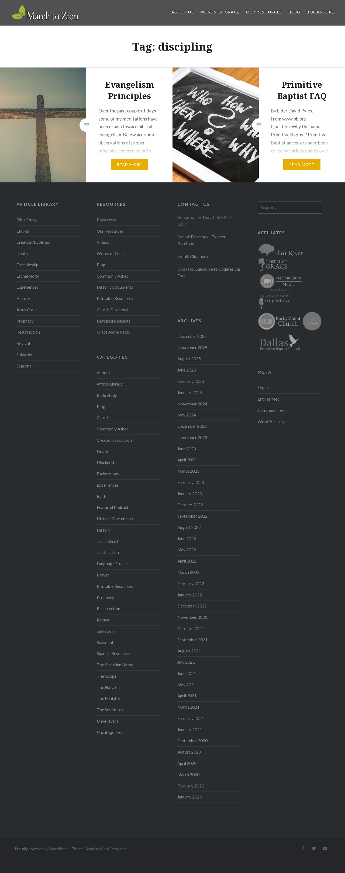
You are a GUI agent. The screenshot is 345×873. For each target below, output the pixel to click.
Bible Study (26, 219)
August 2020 (189, 752)
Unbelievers (107, 721)
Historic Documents (115, 287)
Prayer (103, 574)
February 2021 (190, 718)
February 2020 (190, 785)
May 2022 (186, 549)
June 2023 (186, 448)
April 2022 (186, 561)
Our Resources (264, 12)
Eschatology (27, 276)
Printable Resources (115, 298)
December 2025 (192, 336)
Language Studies (113, 563)
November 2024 (192, 403)
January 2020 (189, 796)
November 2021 (192, 617)
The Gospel (107, 676)
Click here (199, 256)
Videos (103, 242)
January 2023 (189, 493)
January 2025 (189, 392)
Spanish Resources (113, 653)
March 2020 (188, 774)
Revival (23, 343)
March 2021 (188, 707)
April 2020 (186, 763)
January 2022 (189, 594)
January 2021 (189, 729)
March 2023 (188, 471)
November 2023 (192, 437)
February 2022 (190, 583)
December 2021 (192, 605)
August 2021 (189, 650)
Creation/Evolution (33, 242)
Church (22, 231)
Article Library (110, 383)
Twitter (219, 236)
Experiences (27, 287)
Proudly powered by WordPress (41, 848)
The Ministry (108, 698)
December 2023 (192, 426)
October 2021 (190, 628)
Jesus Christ (27, 309)
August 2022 (189, 527)
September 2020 (192, 740)
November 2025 (192, 347)
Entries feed (269, 399)
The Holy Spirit (110, 687)
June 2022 (186, 538)
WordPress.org (272, 421)
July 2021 (186, 662)
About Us (182, 12)
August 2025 (189, 358)
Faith (101, 496)
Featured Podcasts (113, 321)
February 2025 (190, 381)
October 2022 (190, 504)
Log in (263, 387)
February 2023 (190, 482)
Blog (295, 12)
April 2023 (186, 459)
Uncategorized (110, 732)
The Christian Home (115, 664)
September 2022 (192, 516)
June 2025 (186, 369)
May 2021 (186, 684)
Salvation (24, 354)
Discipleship (27, 264)
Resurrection (28, 332)
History (23, 298)
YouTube (186, 243)
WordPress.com (113, 848)
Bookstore (320, 12)
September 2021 (192, 639)
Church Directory (112, 309)
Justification (108, 552)
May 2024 (186, 414)
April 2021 (186, 695)
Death (22, 253)
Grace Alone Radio (113, 332)
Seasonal (24, 365)
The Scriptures (110, 709)
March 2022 (188, 572)
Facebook (200, 236)
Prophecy (25, 321)
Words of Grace (220, 12)
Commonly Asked (113, 276)
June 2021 (186, 673)
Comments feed (272, 410)
